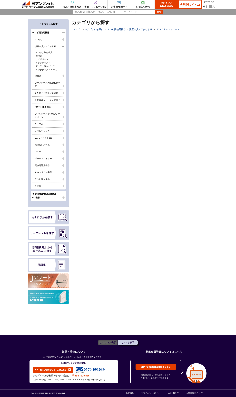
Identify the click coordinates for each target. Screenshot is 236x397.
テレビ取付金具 (42, 179)
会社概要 (172, 393)
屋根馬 (39, 56)
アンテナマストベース (46, 69)
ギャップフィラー (43, 158)
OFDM (38, 151)
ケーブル (39, 124)
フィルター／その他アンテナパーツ (47, 115)
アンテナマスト (43, 63)
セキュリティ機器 (43, 172)
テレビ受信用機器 (40, 32)
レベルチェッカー (43, 131)
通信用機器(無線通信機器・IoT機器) (45, 196)
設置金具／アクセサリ (45, 46)
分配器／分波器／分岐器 (46, 93)
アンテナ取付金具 (44, 52)
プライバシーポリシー (151, 393)
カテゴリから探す (94, 29)
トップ (76, 29)
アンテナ (39, 39)
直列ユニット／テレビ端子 (47, 100)
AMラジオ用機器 (43, 107)
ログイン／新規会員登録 (166, 4)
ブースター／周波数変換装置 (47, 84)
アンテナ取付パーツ (45, 66)
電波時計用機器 (42, 165)
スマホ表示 (128, 342)
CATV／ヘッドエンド (45, 138)
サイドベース (42, 59)
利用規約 (130, 393)
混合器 (38, 76)
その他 (38, 186)
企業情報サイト (188, 4)
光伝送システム (42, 144)
